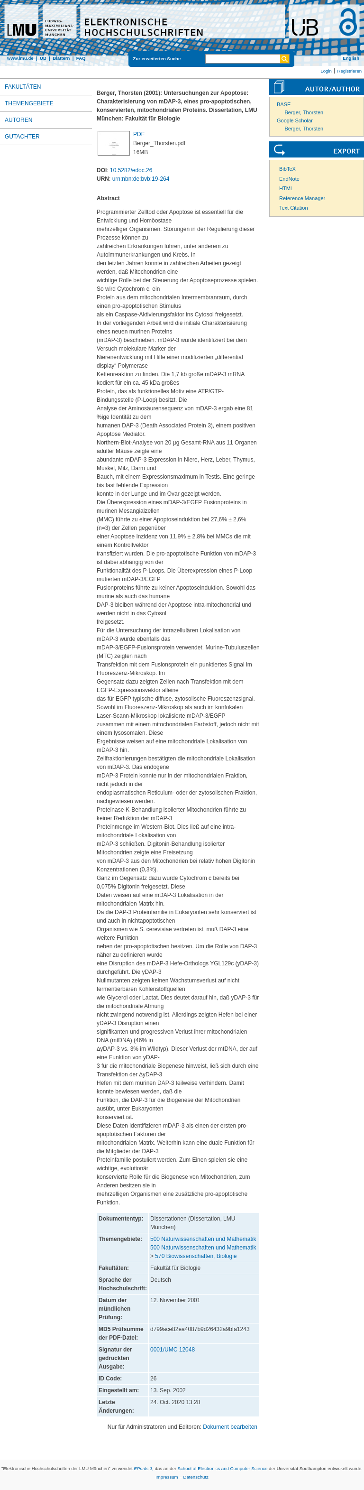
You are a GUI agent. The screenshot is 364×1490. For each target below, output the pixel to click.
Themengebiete (29, 103)
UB (43, 58)
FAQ (81, 58)
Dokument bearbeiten (230, 1427)
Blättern (61, 58)
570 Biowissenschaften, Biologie (196, 1256)
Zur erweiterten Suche (157, 58)
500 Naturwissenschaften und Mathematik (203, 1239)
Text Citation (293, 208)
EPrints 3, (144, 1468)
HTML (286, 188)
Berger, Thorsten (304, 112)
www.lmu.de (20, 58)
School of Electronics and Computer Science (223, 1468)
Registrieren (349, 71)
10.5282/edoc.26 (131, 170)
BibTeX (287, 169)
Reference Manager (302, 198)
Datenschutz (196, 1477)
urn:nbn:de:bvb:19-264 (141, 179)
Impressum (166, 1477)
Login (325, 71)
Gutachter (22, 136)
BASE (284, 104)
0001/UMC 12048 (172, 1349)
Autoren (18, 120)
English (351, 58)
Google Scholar (295, 120)
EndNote (289, 179)
